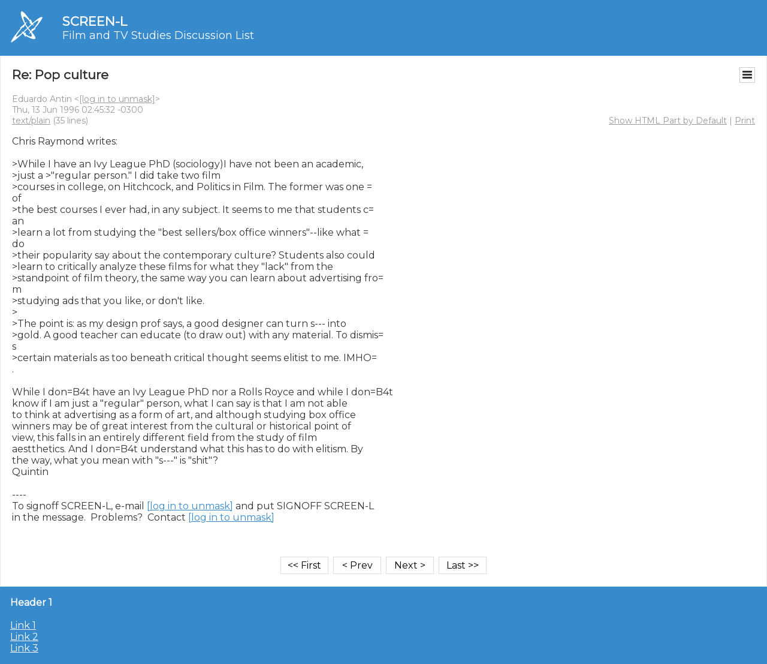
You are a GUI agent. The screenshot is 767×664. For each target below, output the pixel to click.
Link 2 (24, 636)
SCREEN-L (94, 21)
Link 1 (23, 625)
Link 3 (24, 648)
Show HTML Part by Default (668, 120)
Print (745, 120)
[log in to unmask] (117, 99)
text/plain (31, 120)
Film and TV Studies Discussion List (158, 35)
